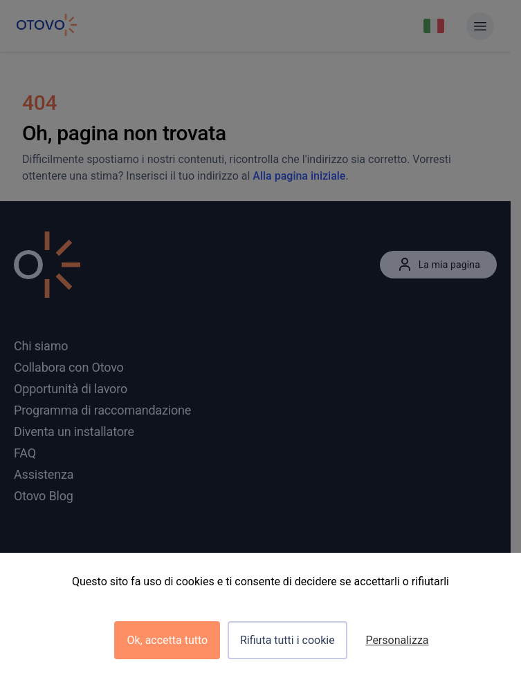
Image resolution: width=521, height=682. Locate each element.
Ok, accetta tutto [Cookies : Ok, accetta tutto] (167, 640)
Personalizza (396, 640)
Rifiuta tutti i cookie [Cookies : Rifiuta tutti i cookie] (287, 640)
